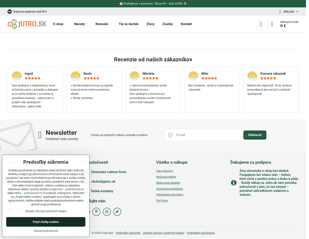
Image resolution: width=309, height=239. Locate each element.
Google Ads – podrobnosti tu (66, 189)
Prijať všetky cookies (46, 221)
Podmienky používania (201, 232)
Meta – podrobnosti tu (28, 193)
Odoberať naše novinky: (62, 139)
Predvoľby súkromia (128, 232)
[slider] (33, 78)
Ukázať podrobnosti (46, 230)
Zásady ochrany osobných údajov (163, 232)
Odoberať (255, 135)
